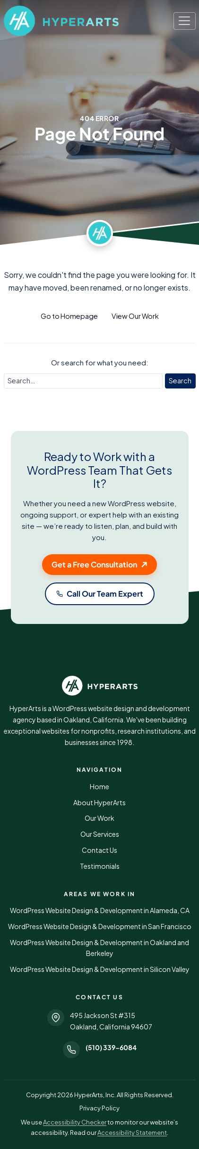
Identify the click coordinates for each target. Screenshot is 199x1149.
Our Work (99, 818)
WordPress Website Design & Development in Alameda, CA (100, 910)
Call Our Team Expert (105, 594)
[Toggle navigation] (184, 21)
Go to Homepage (69, 316)
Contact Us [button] (99, 850)
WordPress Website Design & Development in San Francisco (99, 926)
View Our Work (135, 316)
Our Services (99, 834)
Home (99, 786)
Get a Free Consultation (94, 564)
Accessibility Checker (74, 1122)
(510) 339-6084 (111, 1047)
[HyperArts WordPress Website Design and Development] (100, 686)
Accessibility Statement (132, 1132)
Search (180, 380)
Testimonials (100, 866)
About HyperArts (99, 802)
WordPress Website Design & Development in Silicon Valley (100, 969)
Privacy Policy (99, 1108)
